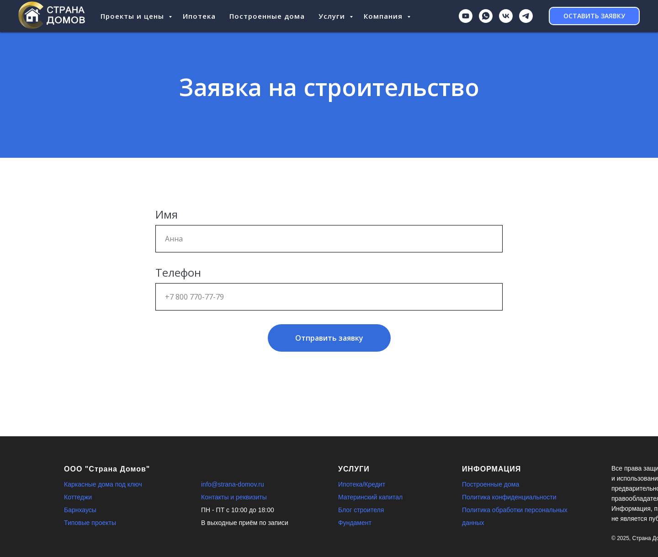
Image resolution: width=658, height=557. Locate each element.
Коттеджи (78, 497)
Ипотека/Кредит (361, 484)
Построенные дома (267, 16)
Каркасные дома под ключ (103, 484)
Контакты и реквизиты (234, 497)
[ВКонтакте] (506, 16)
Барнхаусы (80, 510)
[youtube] (465, 16)
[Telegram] (526, 16)
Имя (166, 214)
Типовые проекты (90, 522)
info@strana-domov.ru (232, 484)
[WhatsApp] (486, 16)
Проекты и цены (133, 16)
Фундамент (354, 522)
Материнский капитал (370, 497)
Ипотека (199, 16)
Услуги (332, 16)
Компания (384, 16)
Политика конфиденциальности (509, 497)
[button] (594, 16)
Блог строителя (361, 510)
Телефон (178, 272)
